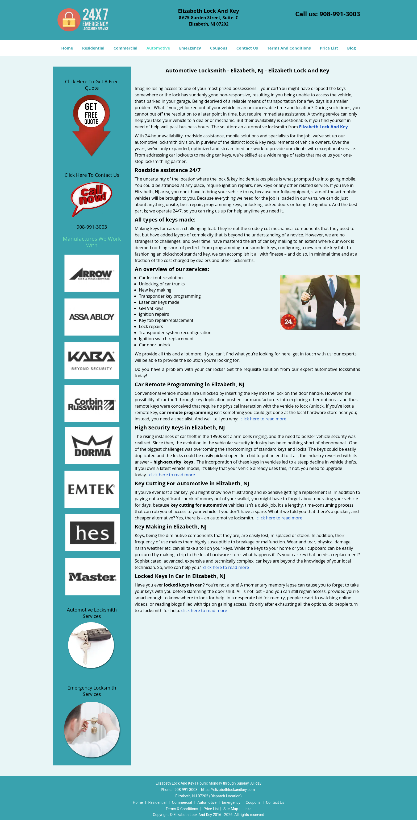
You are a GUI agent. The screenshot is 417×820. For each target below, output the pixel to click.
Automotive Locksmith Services (92, 612)
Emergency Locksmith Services (92, 690)
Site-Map (230, 809)
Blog (351, 48)
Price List (329, 48)
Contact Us (247, 48)
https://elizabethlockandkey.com (228, 790)
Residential (93, 48)
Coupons (218, 48)
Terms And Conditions (289, 48)
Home (67, 48)
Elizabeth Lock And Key (323, 127)
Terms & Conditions (182, 809)
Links (247, 809)
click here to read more (263, 419)
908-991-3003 (339, 13)
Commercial (125, 48)
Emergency (190, 48)
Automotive (158, 48)
